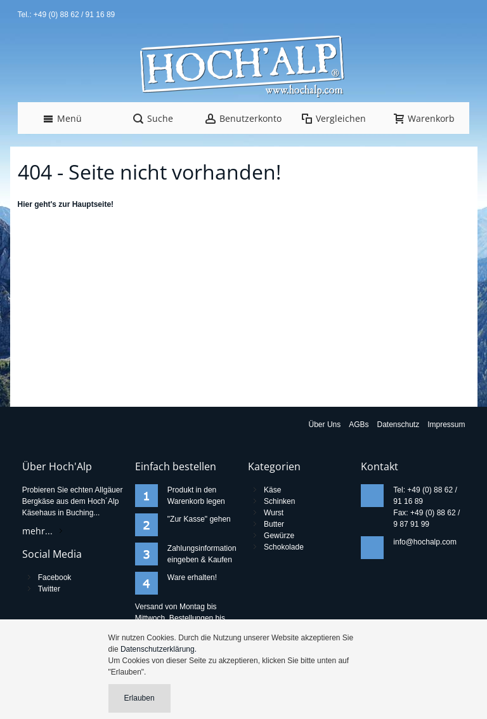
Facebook (55, 577)
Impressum (446, 424)
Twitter (49, 588)
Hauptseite (91, 204)
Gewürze (279, 535)
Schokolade (284, 547)
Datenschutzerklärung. (158, 649)
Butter (274, 524)
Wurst (273, 512)
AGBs (358, 424)
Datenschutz (398, 424)
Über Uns (325, 424)
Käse (272, 489)
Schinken (279, 501)
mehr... (37, 531)
